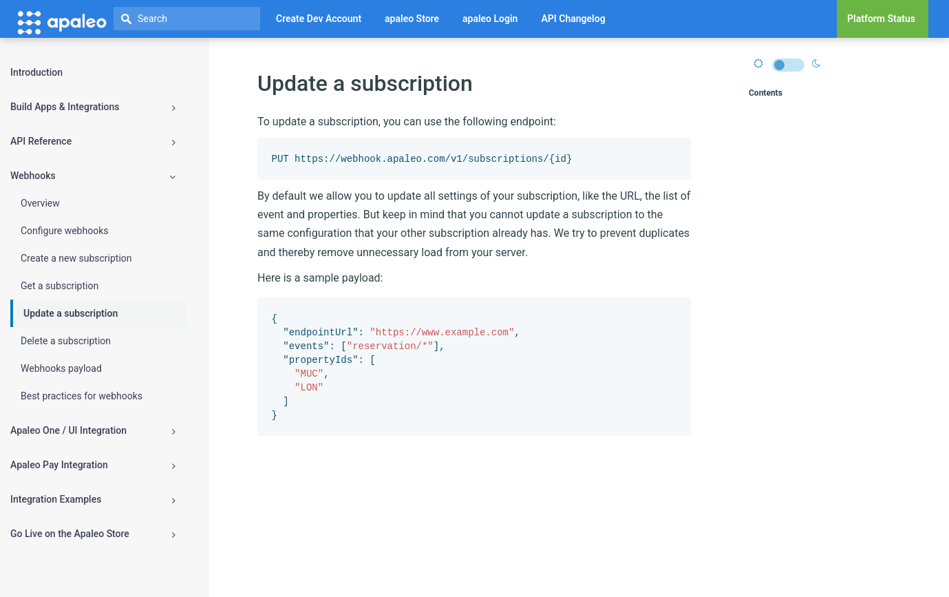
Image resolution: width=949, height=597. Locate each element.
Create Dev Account (318, 18)
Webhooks (92, 176)
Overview (40, 203)
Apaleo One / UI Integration (92, 431)
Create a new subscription (76, 258)
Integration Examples (92, 499)
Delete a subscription (66, 340)
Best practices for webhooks (81, 395)
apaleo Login (490, 18)
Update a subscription (70, 313)
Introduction (36, 72)
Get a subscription (59, 285)
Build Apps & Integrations (92, 107)
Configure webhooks (64, 230)
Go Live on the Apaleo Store (92, 534)
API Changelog (573, 18)
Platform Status (881, 18)
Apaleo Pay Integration (92, 465)
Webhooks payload (61, 368)
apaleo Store (412, 18)
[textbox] (187, 18)
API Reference (92, 141)
